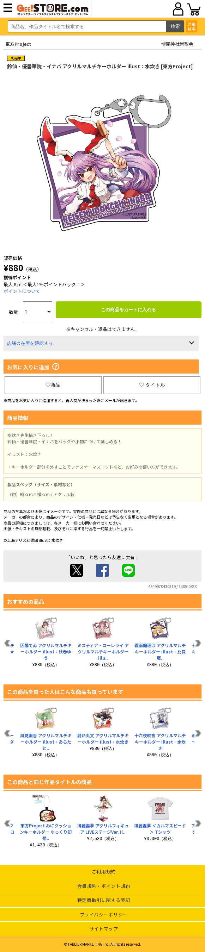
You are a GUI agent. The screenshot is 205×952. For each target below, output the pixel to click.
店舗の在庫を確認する (30, 343)
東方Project (18, 43)
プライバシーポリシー (104, 914)
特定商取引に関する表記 (103, 900)
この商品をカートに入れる (128, 309)
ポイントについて (22, 291)
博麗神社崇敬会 (177, 43)
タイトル (152, 385)
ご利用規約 (104, 871)
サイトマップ (103, 928)
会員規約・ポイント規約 (103, 886)
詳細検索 (191, 26)
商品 (53, 385)
